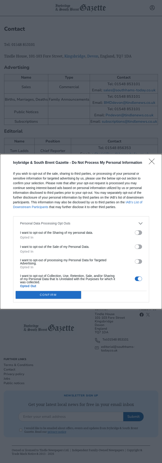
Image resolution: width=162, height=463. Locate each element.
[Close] (153, 163)
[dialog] (81, 231)
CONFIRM (48, 294)
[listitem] (81, 223)
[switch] (138, 232)
